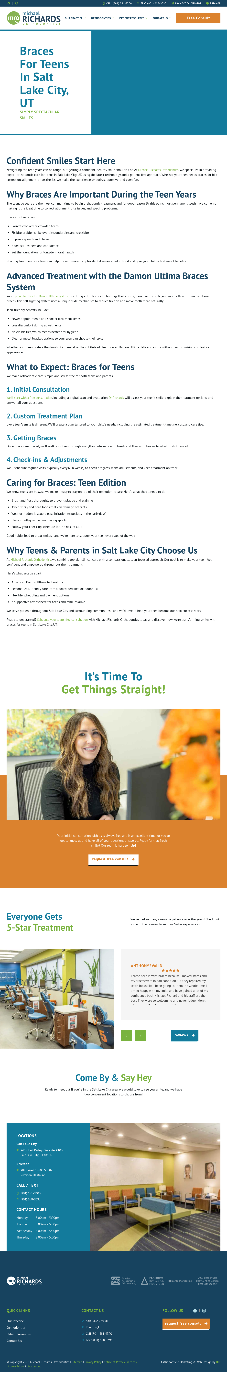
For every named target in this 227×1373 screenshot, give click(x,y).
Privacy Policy (93, 1363)
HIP (218, 1363)
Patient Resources (133, 18)
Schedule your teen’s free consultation (64, 620)
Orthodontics (102, 18)
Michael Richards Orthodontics (159, 170)
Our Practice (75, 18)
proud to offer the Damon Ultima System (43, 296)
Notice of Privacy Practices (120, 1363)
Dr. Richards (120, 398)
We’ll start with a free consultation (31, 398)
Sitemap (77, 1363)
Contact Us (162, 18)
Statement (34, 1367)
